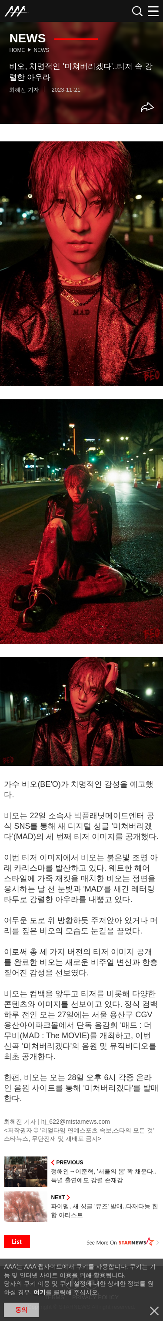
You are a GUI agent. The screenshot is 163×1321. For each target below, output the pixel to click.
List (17, 1241)
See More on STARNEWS (123, 1241)
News (41, 50)
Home (17, 50)
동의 (21, 1309)
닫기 (154, 1311)
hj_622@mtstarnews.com (75, 1121)
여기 (39, 1292)
